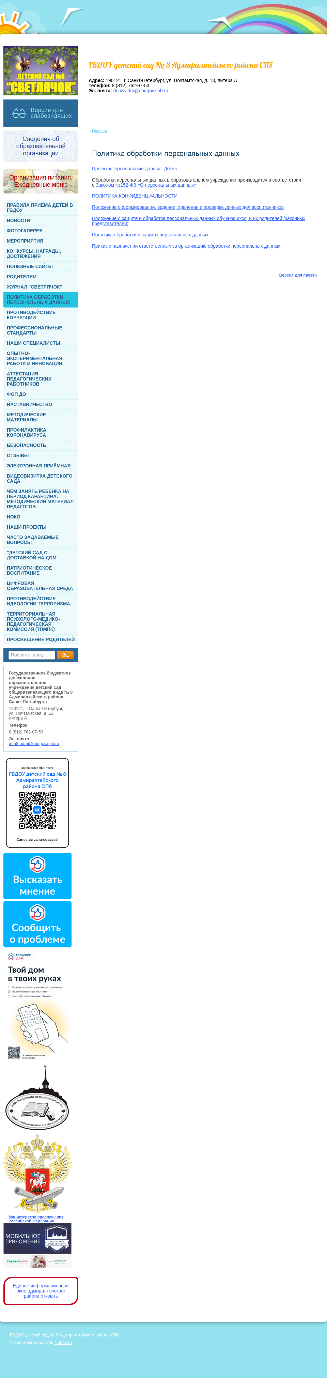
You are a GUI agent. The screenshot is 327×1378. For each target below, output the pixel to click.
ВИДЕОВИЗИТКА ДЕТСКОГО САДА (40, 479)
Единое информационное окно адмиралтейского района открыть (41, 1291)
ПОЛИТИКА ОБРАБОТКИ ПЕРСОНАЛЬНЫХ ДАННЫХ (38, 300)
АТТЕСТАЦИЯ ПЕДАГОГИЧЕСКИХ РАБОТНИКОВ (29, 379)
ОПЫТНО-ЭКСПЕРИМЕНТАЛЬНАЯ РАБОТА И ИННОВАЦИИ (34, 358)
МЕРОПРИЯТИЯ (25, 241)
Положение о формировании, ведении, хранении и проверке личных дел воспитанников (188, 207)
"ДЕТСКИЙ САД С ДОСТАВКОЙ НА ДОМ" (33, 555)
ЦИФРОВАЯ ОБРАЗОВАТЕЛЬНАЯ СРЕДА (40, 586)
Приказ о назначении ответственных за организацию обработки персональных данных (186, 246)
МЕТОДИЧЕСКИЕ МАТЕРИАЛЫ (26, 417)
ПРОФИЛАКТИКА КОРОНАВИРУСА (26, 433)
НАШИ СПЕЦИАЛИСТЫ (33, 343)
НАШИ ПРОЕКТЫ (26, 527)
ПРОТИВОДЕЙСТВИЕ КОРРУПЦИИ (31, 315)
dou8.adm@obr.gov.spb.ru (34, 743)
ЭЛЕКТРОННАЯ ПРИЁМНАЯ (39, 465)
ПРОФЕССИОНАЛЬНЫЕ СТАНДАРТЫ (34, 330)
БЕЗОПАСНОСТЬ (26, 445)
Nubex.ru (63, 1342)
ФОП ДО (16, 394)
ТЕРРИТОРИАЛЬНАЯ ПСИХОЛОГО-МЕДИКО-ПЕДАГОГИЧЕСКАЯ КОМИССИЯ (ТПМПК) (33, 621)
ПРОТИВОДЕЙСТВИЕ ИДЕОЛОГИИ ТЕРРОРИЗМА (38, 601)
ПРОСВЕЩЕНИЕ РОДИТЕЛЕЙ (41, 639)
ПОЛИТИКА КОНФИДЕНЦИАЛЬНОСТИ (134, 196)
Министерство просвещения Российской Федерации (36, 1219)
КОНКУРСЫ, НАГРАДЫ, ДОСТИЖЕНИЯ (34, 254)
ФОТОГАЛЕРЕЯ (25, 230)
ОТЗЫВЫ (18, 455)
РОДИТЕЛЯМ (22, 276)
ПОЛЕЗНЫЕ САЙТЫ (30, 266)
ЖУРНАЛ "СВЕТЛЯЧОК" (34, 287)
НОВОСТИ (18, 220)
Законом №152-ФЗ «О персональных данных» (145, 185)
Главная (99, 131)
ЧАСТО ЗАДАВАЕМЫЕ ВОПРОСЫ (33, 540)
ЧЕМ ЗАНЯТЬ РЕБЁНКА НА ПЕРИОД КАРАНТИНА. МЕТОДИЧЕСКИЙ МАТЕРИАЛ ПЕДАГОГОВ (40, 499)
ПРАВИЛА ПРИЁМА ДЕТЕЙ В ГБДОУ (40, 208)
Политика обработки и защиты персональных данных (150, 234)
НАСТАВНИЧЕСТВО (29, 404)
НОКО (13, 517)
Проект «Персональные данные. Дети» (134, 168)
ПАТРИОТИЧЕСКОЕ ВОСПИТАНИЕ (29, 571)
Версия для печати (298, 275)
